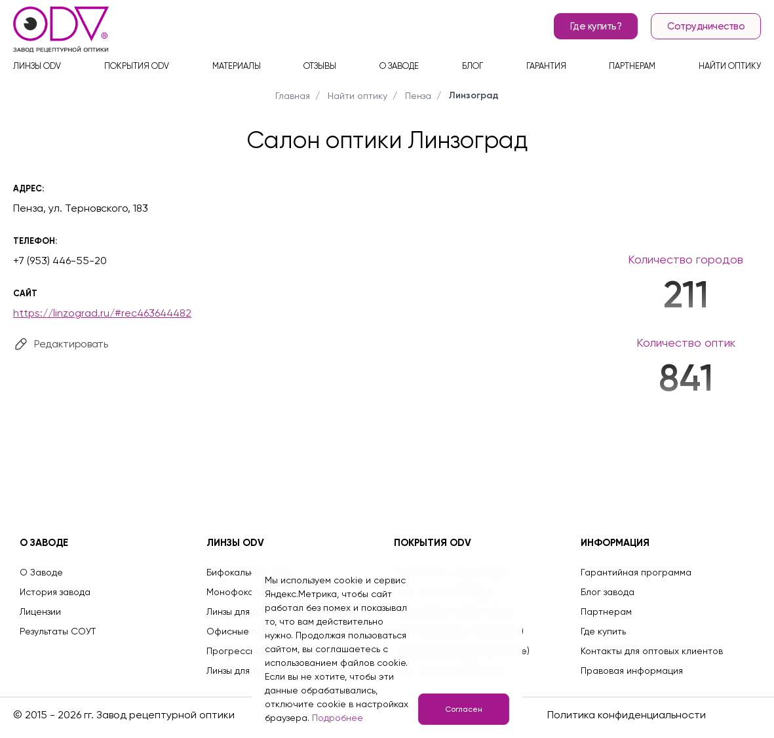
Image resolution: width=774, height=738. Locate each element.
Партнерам (632, 66)
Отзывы (319, 66)
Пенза (418, 95)
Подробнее (337, 717)
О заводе (399, 66)
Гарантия (546, 66)
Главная (292, 95)
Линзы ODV (37, 66)
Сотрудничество (706, 26)
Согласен (463, 709)
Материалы (236, 66)
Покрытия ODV (136, 66)
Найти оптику (730, 66)
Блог (472, 66)
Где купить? (596, 26)
